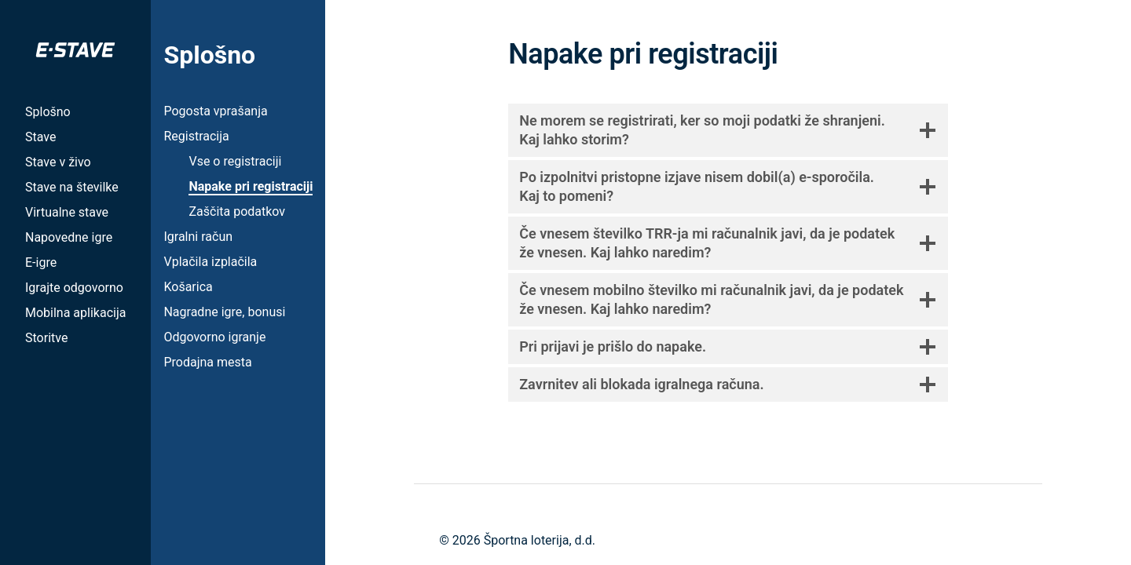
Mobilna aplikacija (75, 312)
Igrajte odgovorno (74, 287)
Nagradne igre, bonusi (224, 311)
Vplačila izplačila (210, 261)
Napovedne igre (68, 237)
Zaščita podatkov (236, 211)
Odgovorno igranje (214, 337)
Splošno (48, 111)
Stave (40, 136)
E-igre (41, 262)
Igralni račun (197, 236)
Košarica (187, 286)
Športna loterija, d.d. (539, 540)
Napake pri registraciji (250, 186)
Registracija (196, 136)
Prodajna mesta (207, 362)
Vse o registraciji (234, 161)
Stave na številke (72, 187)
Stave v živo (58, 162)
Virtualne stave (66, 212)
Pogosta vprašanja (215, 111)
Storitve (46, 337)
